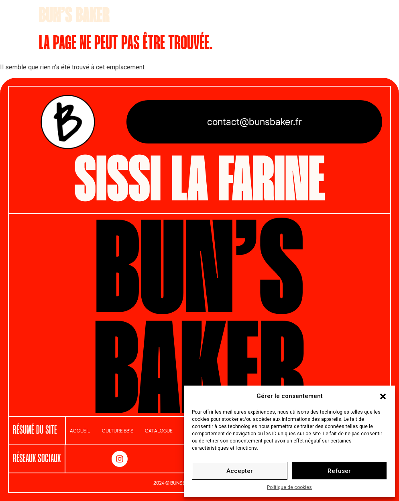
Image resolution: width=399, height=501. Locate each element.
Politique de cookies (289, 487)
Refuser (339, 471)
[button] (383, 396)
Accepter (239, 471)
